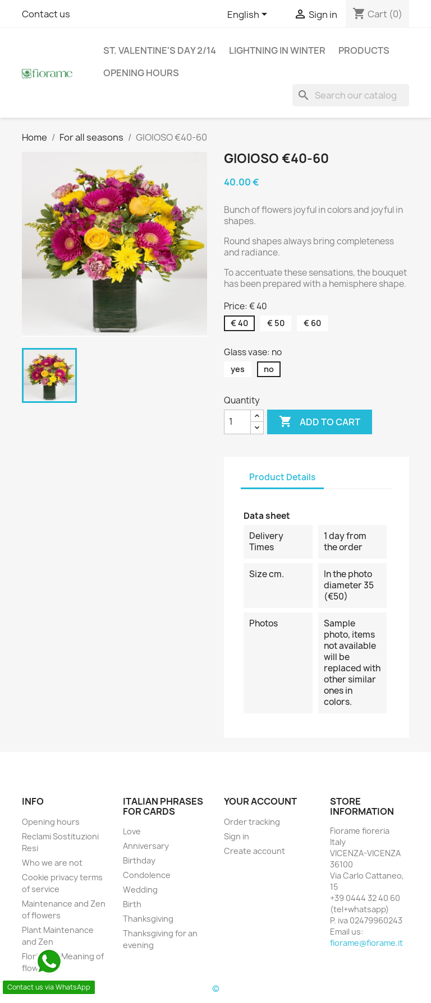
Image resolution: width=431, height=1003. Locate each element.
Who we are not (52, 862)
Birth (132, 904)
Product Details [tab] (282, 477)
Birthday (139, 860)
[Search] (350, 95)
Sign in (236, 836)
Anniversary (146, 846)
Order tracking (252, 821)
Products (363, 50)
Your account (260, 801)
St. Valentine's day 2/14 (159, 50)
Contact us (46, 14)
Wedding (140, 889)
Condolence (147, 875)
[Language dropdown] (249, 15)
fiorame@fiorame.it (366, 942)
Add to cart (319, 422)
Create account (254, 851)
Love (132, 831)
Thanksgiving (148, 918)
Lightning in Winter (277, 50)
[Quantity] (237, 422)
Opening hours (141, 73)
